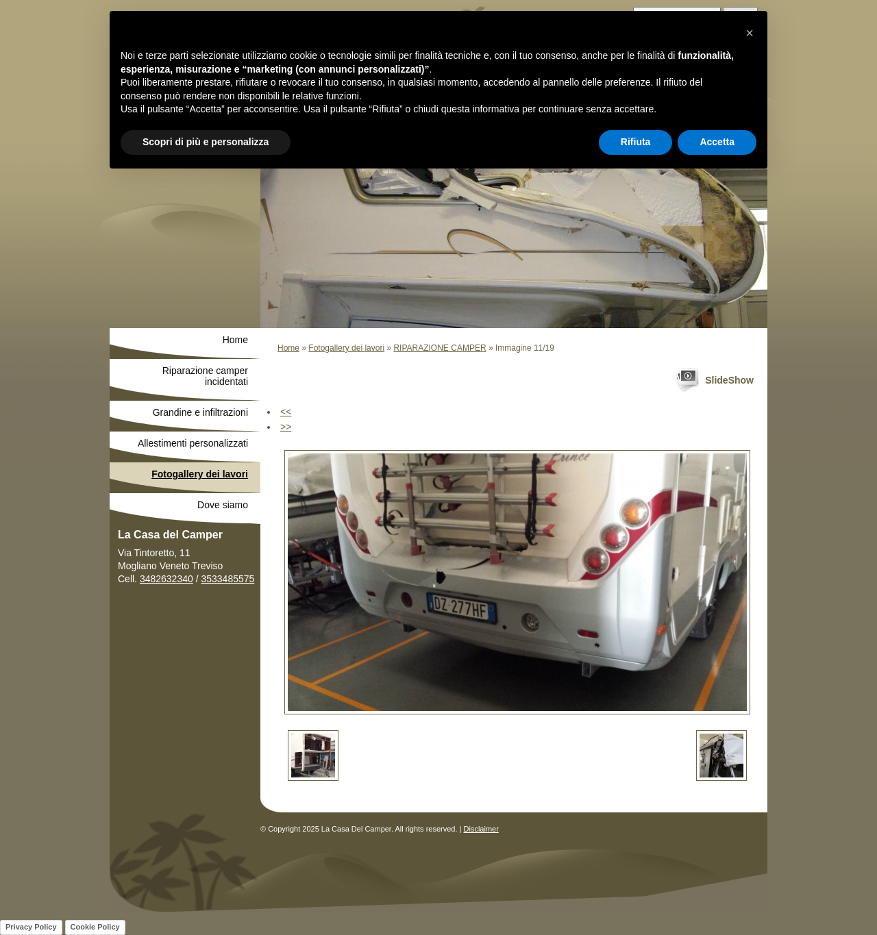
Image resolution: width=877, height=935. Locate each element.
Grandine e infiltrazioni (200, 412)
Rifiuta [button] (636, 141)
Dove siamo (222, 504)
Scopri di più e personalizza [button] (206, 141)
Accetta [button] (717, 141)
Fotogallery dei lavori (346, 348)
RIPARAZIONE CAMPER (439, 348)
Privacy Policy (31, 927)
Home (288, 348)
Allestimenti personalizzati (193, 443)
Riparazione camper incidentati (205, 376)
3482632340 (166, 578)
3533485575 (227, 578)
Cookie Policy (95, 927)
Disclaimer (481, 829)
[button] (750, 33)
